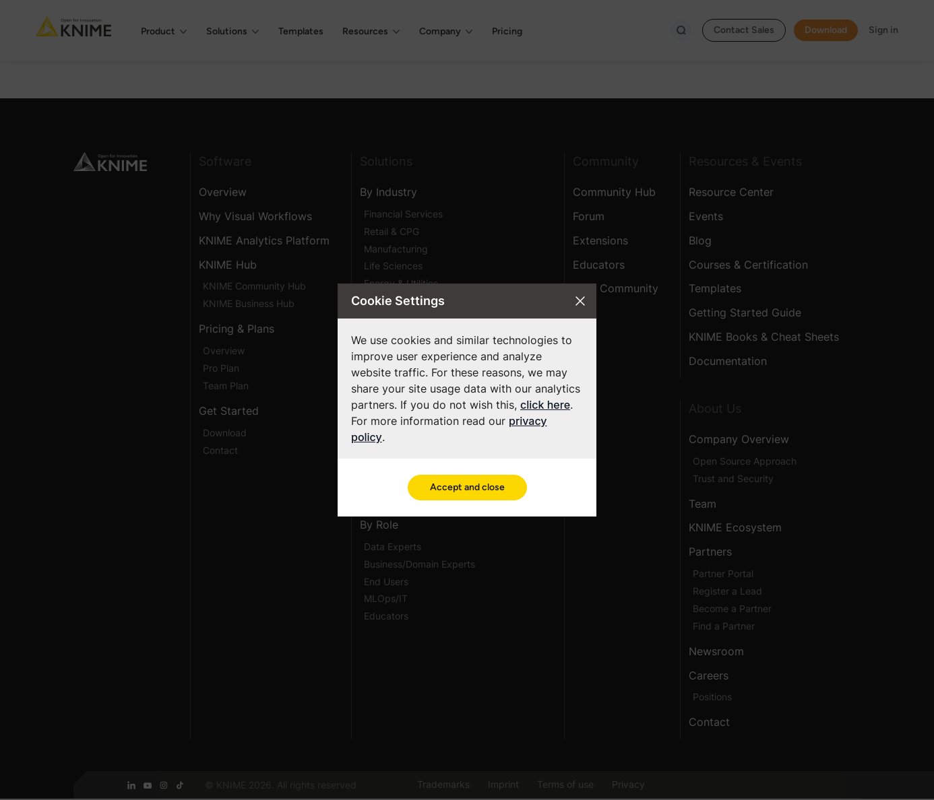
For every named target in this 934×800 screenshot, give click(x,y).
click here (545, 404)
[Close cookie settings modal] (580, 301)
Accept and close (467, 487)
